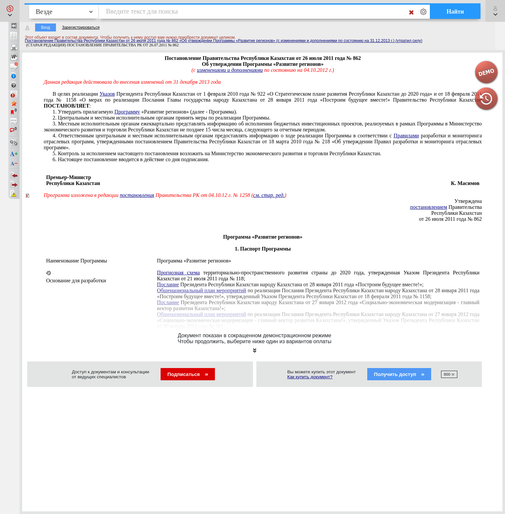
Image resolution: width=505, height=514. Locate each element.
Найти (455, 11)
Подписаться (187, 374)
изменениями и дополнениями (230, 70)
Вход (45, 27)
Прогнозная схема (178, 272)
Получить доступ (399, 374)
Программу (127, 112)
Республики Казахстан (456, 213)
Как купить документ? (310, 376)
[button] (10, 11)
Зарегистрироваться (80, 27)
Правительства (446, 207)
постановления (137, 195)
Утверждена (468, 201)
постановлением (428, 207)
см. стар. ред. (268, 195)
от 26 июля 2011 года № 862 (450, 219)
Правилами (406, 135)
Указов (107, 94)
